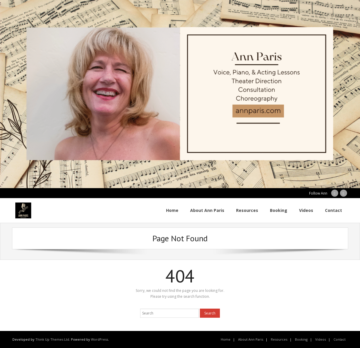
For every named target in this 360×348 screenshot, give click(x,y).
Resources (279, 339)
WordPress (99, 339)
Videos (320, 339)
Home (225, 339)
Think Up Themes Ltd (52, 339)
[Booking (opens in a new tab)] (278, 210)
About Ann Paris (250, 339)
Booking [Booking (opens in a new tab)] (301, 339)
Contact (340, 339)
